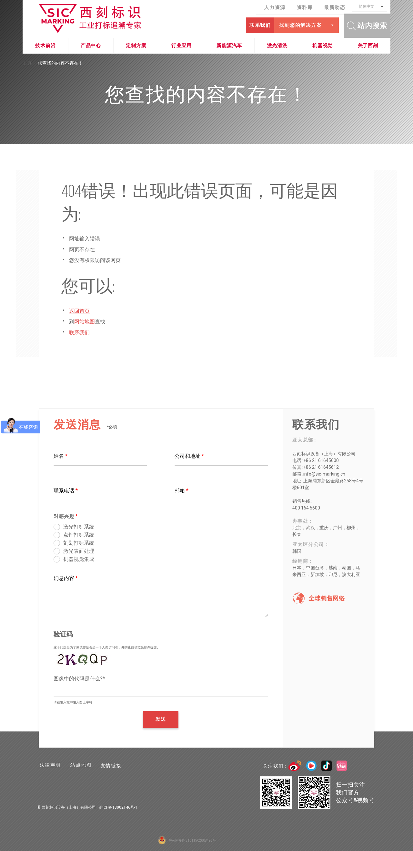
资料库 (305, 7)
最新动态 (334, 7)
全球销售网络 (326, 598)
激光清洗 (277, 45)
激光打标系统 (78, 527)
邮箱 (181, 491)
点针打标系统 (78, 535)
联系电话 (66, 491)
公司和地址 (189, 456)
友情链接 (114, 765)
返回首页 (79, 311)
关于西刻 (368, 45)
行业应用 (181, 45)
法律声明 (49, 765)
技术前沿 (45, 45)
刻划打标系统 (78, 543)
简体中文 (366, 6)
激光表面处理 (78, 551)
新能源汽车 (229, 45)
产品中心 (91, 45)
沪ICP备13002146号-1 (118, 807)
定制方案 (136, 45)
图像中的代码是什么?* (79, 679)
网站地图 (84, 322)
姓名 (60, 456)
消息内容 (66, 578)
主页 (30, 63)
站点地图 (82, 765)
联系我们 (258, 25)
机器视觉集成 (78, 559)
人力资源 (275, 7)
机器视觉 (322, 45)
